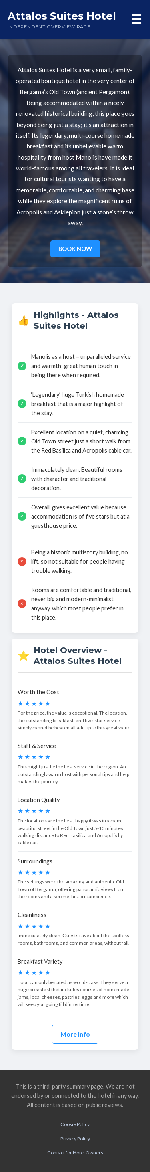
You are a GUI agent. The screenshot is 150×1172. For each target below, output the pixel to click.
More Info (75, 1034)
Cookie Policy (75, 1124)
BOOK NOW (75, 248)
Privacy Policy (75, 1139)
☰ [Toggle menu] (136, 19)
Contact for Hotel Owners (75, 1153)
